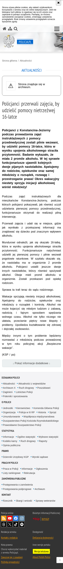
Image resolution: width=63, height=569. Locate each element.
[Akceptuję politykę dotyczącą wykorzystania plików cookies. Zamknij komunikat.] (58, 2)
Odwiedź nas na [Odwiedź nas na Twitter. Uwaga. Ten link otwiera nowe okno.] (9, 524)
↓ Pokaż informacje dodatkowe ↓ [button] (31, 363)
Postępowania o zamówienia (18, 484)
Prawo (5, 451)
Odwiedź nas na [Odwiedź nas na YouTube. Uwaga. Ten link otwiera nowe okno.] (9, 518)
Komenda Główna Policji (46, 408)
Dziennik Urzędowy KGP (16, 457)
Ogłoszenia (42, 468)
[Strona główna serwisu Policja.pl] (4, 29)
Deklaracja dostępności (43, 537)
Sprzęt (52, 412)
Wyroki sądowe (40, 457)
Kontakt (6, 495)
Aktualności (26, 60)
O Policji (6, 402)
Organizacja (9, 412)
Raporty (43, 441)
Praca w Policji (10, 463)
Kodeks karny (10, 441)
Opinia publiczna (11, 445)
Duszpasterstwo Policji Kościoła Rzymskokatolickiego (31, 420)
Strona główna (9, 60)
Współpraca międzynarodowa (39, 416)
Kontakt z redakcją (9, 537)
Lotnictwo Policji (24, 392)
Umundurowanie (11, 416)
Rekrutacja (29, 473)
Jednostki (8, 408)
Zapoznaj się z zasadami (12, 557)
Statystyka (8, 431)
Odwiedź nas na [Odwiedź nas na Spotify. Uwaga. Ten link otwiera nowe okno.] (22, 524)
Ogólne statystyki (26, 436)
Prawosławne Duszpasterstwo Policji (22, 425)
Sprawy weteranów (45, 500)
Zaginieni (8, 392)
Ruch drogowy (26, 387)
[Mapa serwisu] (10, 29)
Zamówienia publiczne (14, 478)
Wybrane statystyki (48, 436)
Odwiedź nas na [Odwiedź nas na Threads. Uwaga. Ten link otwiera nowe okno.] (3, 524)
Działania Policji (11, 377)
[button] (56, 29)
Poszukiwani (43, 387)
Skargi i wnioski (24, 500)
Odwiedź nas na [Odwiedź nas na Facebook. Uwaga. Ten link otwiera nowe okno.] (15, 518)
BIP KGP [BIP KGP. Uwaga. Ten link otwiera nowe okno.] (45, 519)
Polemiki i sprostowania (15, 396)
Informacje (8, 436)
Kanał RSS (3, 518)
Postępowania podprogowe (17, 489)
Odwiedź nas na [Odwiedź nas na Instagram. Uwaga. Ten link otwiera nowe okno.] (22, 518)
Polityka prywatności (10, 562)
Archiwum (40, 489)
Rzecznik (8, 500)
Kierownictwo (23, 408)
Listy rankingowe (11, 473)
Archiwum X (9, 387)
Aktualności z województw (32, 383)
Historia (42, 412)
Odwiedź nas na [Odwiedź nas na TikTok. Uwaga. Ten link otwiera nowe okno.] (15, 524)
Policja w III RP (27, 412)
